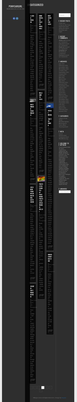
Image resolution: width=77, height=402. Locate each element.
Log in (61, 122)
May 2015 (62, 71)
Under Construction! (50, 257)
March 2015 (62, 73)
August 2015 (62, 68)
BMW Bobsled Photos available (41, 22)
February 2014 (63, 76)
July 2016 (61, 59)
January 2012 (63, 101)
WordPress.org (63, 127)
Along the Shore (64, 27)
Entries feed (62, 124)
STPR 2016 (62, 23)
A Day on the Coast (64, 25)
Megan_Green (33, 25)
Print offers (62, 114)
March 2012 (62, 98)
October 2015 (63, 65)
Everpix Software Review (32, 291)
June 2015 (62, 70)
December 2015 (63, 62)
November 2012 (63, 92)
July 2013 (61, 82)
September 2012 (64, 94)
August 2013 (62, 80)
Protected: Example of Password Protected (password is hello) (41, 197)
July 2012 (61, 95)
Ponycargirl (13, 8)
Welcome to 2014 (40, 96)
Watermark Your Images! (32, 109)
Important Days (63, 26)
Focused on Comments (64, 38)
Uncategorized (33, 32)
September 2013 (64, 79)
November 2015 (63, 64)
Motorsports (62, 112)
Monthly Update (64, 111)
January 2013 (63, 89)
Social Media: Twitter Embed (50, 118)
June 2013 (62, 83)
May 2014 (62, 74)
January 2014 (63, 77)
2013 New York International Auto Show (32, 194)
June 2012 (62, 97)
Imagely (63, 397)
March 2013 (62, 86)
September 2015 (64, 67)
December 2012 (63, 91)
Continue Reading (32, 94)
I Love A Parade (32, 19)
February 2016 (63, 61)
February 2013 (63, 88)
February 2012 (63, 100)
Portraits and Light (64, 29)
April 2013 (62, 85)
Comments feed (63, 125)
